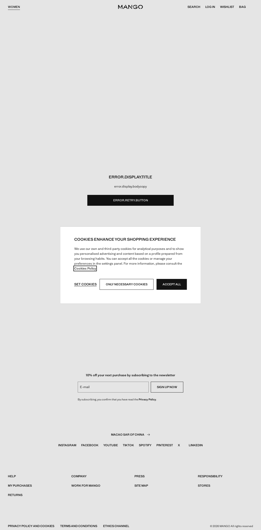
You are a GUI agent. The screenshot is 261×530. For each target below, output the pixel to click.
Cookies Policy (85, 268)
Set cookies (85, 284)
